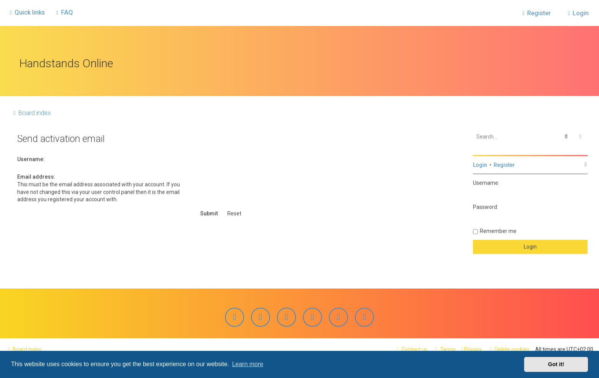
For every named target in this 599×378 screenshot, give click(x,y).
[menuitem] (63, 12)
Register (504, 163)
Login (480, 163)
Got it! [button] (556, 364)
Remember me (498, 229)
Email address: (36, 175)
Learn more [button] (247, 364)
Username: (31, 157)
